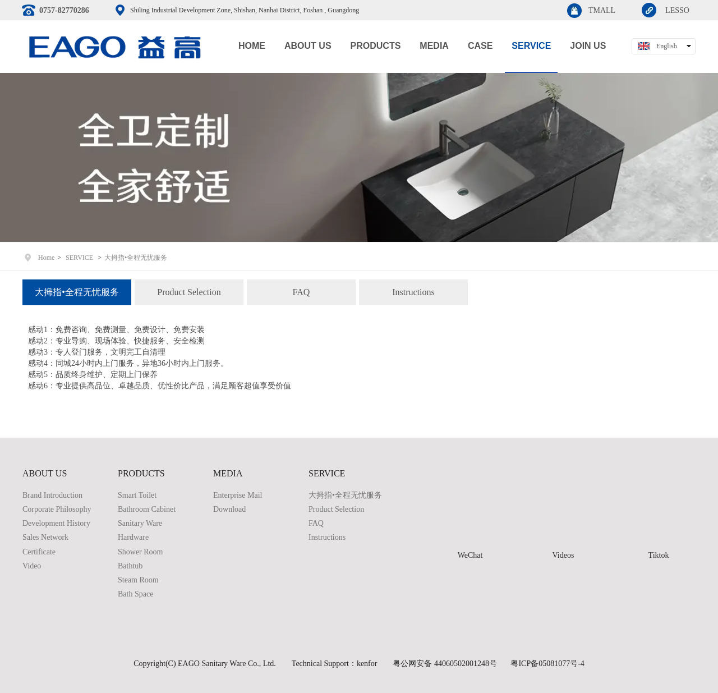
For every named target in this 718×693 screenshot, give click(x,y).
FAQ (316, 523)
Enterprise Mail (237, 495)
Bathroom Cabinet (147, 509)
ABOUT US (44, 473)
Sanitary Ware (140, 523)
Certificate (39, 552)
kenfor (367, 663)
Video (31, 566)
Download (229, 509)
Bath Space (135, 594)
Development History (56, 523)
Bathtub (130, 566)
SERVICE (79, 257)
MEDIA (227, 473)
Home (46, 257)
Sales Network (45, 537)
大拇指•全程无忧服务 (135, 257)
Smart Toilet (137, 495)
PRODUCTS (141, 473)
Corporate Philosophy (56, 509)
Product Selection (336, 509)
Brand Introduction (52, 495)
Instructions (327, 537)
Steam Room (138, 580)
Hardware (133, 537)
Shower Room (140, 552)
